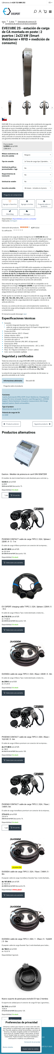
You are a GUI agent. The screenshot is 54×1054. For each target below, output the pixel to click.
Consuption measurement (30, 401)
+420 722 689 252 (18, 2)
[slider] (25, 227)
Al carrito (15, 495)
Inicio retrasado (15, 399)
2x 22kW (5, 415)
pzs (5, 495)
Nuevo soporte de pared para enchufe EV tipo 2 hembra (25, 999)
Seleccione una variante (13, 562)
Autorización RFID (14, 397)
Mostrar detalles (8, 1047)
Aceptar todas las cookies (31, 1049)
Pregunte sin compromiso (13, 195)
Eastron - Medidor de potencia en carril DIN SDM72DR (24, 474)
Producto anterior (11, 424)
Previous (2, 107)
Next (52, 107)
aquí (24, 314)
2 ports (4, 397)
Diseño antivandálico (22, 403)
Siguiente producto (42, 424)
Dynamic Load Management (32, 399)
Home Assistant (14, 401)
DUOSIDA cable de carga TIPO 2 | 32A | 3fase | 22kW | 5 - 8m (27, 674)
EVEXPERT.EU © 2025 (44, 1046)
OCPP (23, 397)
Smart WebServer (32, 397)
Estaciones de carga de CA (11, 409)
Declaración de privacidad (32, 1042)
